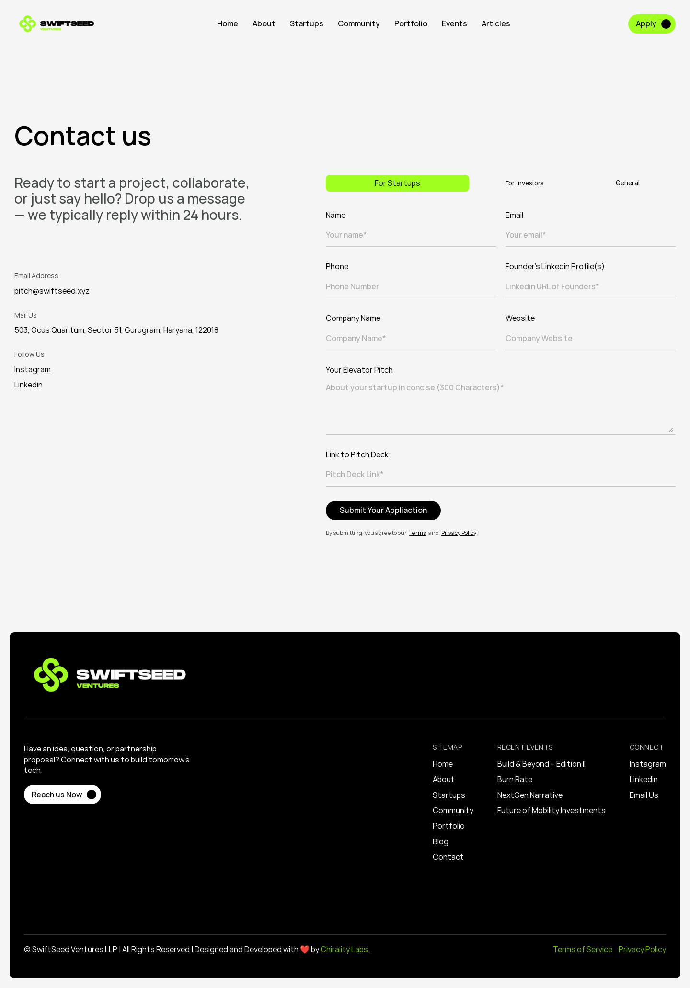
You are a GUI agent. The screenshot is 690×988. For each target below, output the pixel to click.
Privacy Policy (458, 532)
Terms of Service (583, 949)
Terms (417, 532)
